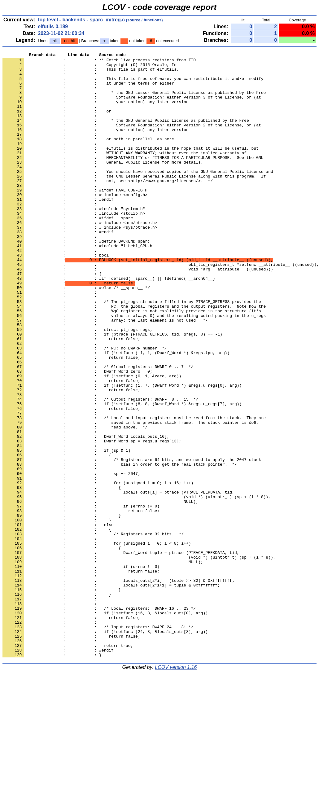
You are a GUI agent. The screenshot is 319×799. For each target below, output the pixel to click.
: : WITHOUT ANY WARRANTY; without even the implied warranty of (124, 173)
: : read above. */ (74, 502)
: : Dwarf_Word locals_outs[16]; (85, 513)
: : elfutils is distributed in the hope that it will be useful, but (130, 167)
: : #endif (58, 229)
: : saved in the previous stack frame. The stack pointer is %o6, (130, 496)
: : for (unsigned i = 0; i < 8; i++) (96, 641)
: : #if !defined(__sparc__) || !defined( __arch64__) (108, 324)
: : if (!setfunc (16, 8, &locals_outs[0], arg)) (105, 725)
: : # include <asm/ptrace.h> (79, 257)
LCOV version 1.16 (176, 788)
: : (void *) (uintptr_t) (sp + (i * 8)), (136, 586)
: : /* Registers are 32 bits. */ (93, 630)
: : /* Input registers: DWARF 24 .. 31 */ (97, 742)
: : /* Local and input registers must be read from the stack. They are (134, 491)
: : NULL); (100, 591)
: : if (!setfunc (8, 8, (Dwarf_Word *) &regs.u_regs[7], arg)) (122, 474)
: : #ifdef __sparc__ (70, 251)
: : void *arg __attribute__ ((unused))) (137, 312)
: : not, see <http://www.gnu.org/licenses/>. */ (107, 206)
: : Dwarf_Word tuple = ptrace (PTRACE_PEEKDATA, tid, (120, 653)
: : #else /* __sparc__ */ (76, 335)
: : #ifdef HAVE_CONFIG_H (74, 218)
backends (73, 19)
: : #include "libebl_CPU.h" (78, 285)
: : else (58, 619)
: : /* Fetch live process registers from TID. (100, 61)
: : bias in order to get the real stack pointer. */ (119, 547)
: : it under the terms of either (88, 89)
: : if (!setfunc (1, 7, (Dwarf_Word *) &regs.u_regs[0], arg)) (122, 452)
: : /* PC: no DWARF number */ (84, 407)
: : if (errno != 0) (81, 597)
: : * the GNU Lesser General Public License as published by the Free (134, 100)
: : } (61, 608)
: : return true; (67, 764)
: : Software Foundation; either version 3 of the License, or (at (131, 106)
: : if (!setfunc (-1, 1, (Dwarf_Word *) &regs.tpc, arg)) (115, 413)
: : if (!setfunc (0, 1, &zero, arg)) (91, 441)
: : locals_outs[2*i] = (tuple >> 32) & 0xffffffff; (118, 686)
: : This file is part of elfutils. (90, 73)
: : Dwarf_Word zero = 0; (77, 435)
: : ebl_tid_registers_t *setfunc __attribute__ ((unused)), (160, 307)
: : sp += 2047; (71, 558)
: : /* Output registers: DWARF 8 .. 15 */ (100, 469)
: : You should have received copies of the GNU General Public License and (137, 195)
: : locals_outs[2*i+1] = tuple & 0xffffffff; (111, 692)
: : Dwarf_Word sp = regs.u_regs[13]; (91, 519)
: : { (52, 318)
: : (50, 78)
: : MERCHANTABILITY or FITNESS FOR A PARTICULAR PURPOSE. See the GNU (132, 179)
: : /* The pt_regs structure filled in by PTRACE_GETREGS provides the (131, 351)
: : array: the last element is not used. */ (105, 374)
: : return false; (71, 396)
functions (153, 20)
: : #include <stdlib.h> (73, 245)
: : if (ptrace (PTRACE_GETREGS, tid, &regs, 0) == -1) (112, 390)
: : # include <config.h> (74, 223)
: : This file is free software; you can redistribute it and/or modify (132, 84)
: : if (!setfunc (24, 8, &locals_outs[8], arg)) (105, 747)
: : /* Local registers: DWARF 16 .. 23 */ (99, 719)
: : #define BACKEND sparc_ (77, 279)
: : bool (55, 296)
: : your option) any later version (95, 112)
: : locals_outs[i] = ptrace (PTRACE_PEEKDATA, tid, (118, 580)
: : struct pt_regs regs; (77, 385)
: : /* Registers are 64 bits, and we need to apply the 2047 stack (131, 541)
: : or (56, 123)
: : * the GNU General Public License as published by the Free (125, 134)
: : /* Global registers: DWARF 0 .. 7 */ (97, 429)
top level (48, 19)
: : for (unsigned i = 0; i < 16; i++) (97, 569)
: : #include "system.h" (73, 240)
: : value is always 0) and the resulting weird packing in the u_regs (134, 368)
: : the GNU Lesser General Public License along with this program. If (134, 201)
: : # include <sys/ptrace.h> (79, 262)
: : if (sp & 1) (66, 530)
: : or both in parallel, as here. (89, 156)
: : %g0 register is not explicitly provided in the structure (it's (131, 363)
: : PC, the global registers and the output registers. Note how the (134, 357)
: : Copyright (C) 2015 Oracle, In (89, 67)
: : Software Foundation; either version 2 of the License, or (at (131, 140)
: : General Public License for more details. (102, 184)
